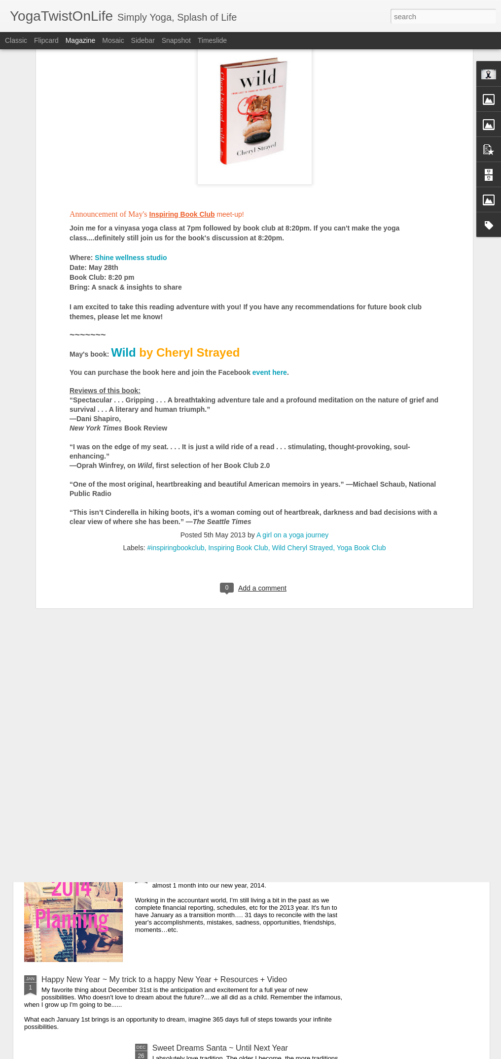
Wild (123, 243)
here (168, 263)
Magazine (81, 40)
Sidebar (143, 40)
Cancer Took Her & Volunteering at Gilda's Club (235, 756)
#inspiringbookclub (175, 438)
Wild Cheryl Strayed (302, 438)
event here (269, 263)
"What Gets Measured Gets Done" (212, 867)
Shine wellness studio (132, 148)
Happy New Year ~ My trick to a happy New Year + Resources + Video (164, 979)
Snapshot (176, 40)
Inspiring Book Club (238, 438)
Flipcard (46, 40)
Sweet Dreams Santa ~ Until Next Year (220, 1048)
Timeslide (212, 40)
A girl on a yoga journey (292, 426)
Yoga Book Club (361, 438)
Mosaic (113, 40)
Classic (16, 40)
